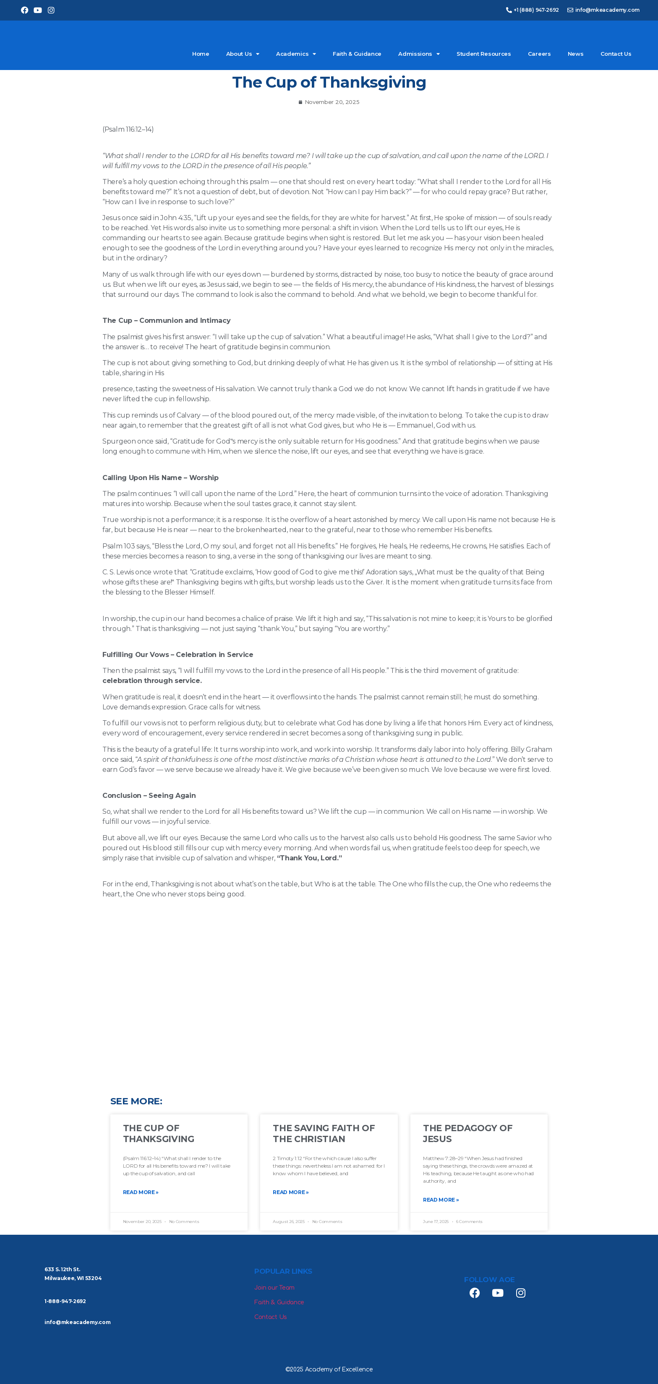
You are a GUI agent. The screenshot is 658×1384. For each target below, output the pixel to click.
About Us (242, 54)
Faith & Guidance (357, 53)
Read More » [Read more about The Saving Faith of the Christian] (291, 1192)
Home (200, 53)
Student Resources (484, 53)
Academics (296, 54)
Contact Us (616, 53)
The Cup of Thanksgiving (158, 1133)
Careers (539, 53)
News (576, 53)
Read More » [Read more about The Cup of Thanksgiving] (141, 1192)
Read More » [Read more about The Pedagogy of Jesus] (441, 1200)
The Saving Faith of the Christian (324, 1133)
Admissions (419, 54)
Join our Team (274, 1288)
